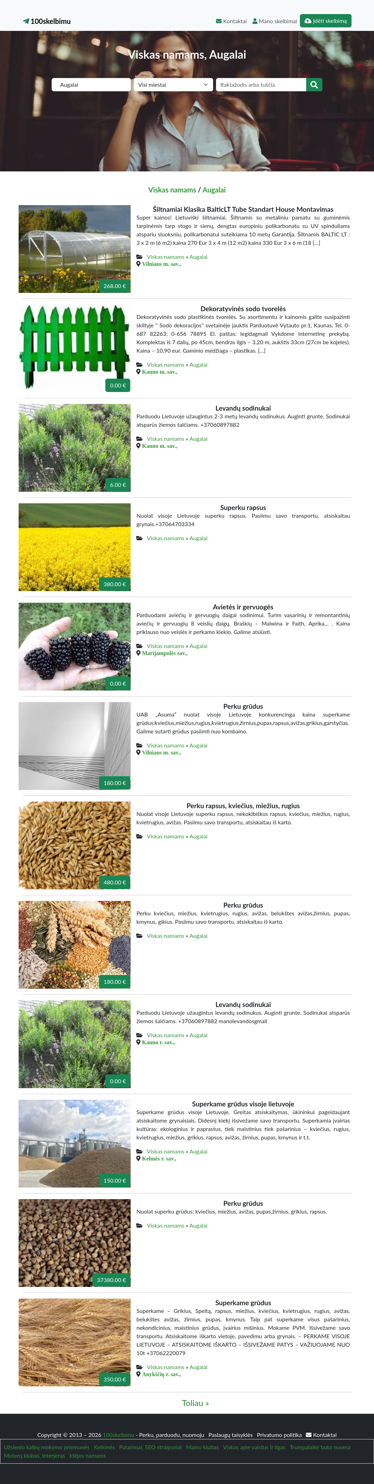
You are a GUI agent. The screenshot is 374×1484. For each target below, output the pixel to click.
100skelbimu (47, 21)
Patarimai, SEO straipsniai (150, 1447)
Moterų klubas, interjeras (34, 1455)
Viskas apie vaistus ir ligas (254, 1447)
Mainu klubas (202, 1447)
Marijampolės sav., (164, 653)
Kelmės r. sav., (159, 1158)
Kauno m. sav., (159, 371)
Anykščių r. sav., (161, 1374)
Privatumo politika (280, 1434)
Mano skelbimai (274, 21)
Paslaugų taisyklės (231, 1434)
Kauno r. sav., (158, 1042)
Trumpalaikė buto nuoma (320, 1447)
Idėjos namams (88, 1455)
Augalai (214, 189)
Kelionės (104, 1447)
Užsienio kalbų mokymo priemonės (47, 1447)
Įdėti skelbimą (325, 20)
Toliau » (195, 1403)
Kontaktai (231, 21)
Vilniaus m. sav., (161, 264)
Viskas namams (172, 189)
